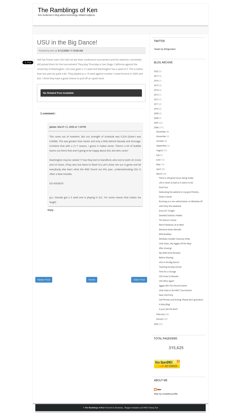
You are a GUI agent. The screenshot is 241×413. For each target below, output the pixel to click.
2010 (156, 108)
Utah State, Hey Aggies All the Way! (175, 243)
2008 (156, 118)
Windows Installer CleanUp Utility (174, 238)
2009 (156, 113)
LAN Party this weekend (170, 206)
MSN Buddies (165, 234)
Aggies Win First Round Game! (173, 285)
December (161, 131)
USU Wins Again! (166, 281)
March (159, 173)
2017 (156, 76)
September (161, 145)
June (158, 159)
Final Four (163, 187)
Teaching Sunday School (170, 267)
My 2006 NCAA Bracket (169, 252)
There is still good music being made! (176, 178)
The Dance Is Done (167, 220)
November (161, 136)
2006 (156, 127)
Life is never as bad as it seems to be (176, 182)
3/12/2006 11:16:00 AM (70, 50)
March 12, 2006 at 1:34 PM (71, 126)
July (158, 155)
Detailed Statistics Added (170, 215)
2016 (156, 80)
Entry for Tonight (167, 210)
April (158, 169)
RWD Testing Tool (150, 408)
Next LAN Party (166, 295)
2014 (156, 90)
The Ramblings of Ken (67, 10)
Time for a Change (167, 271)
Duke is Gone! (165, 196)
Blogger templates (132, 408)
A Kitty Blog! (164, 304)
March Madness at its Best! (171, 224)
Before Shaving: (166, 257)
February (160, 314)
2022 (156, 71)
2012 (156, 99)
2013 (156, 94)
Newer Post (43, 279)
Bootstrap (119, 408)
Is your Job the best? (168, 309)
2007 (156, 122)
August (159, 150)
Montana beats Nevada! (170, 229)
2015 (156, 85)
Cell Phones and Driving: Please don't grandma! (181, 299)
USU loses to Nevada (168, 276)
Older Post (139, 279)
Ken (159, 389)
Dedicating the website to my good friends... (179, 192)
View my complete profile (166, 393)
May (158, 164)
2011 (156, 104)
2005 (156, 324)
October (160, 141)
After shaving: (165, 248)
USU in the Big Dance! (169, 262)
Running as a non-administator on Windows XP (181, 201)
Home (91, 279)
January (159, 319)
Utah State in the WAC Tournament (175, 290)
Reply (51, 210)
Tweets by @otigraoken (165, 49)
